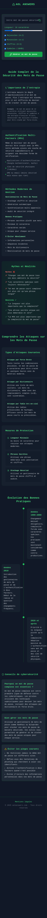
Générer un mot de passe (23, 54)
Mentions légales (23, 802)
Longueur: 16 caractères (17, 28)
